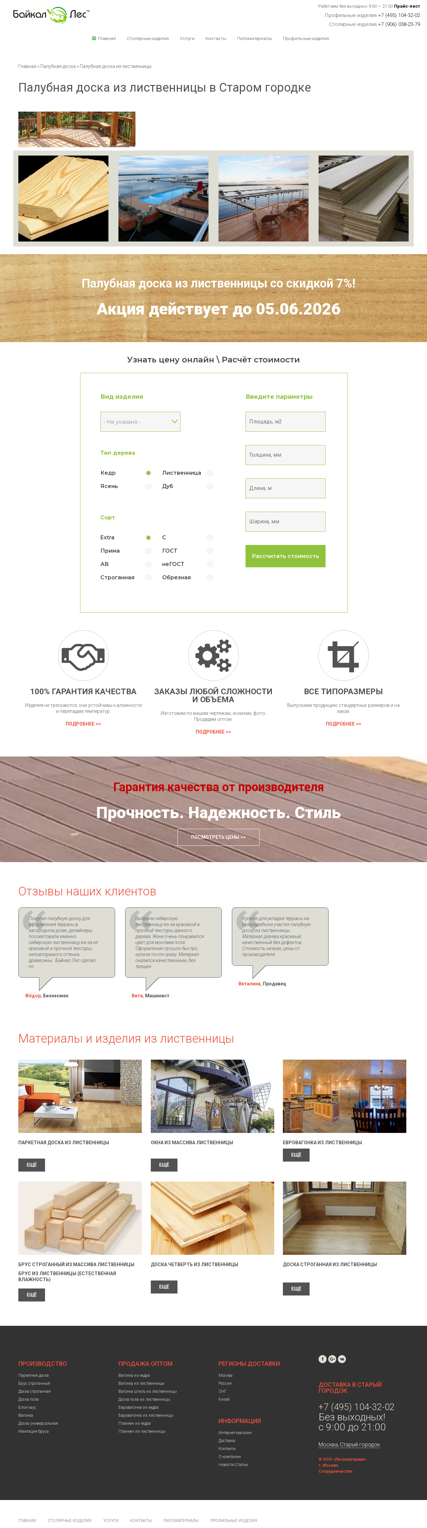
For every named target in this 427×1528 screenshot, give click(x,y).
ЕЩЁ (32, 1147)
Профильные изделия (306, 38)
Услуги (187, 38)
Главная (107, 38)
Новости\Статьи (233, 1446)
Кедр (108, 473)
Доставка (227, 1422)
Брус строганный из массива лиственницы (76, 1246)
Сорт (107, 517)
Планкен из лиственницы (141, 1413)
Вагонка (25, 1397)
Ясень (109, 486)
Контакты (215, 38)
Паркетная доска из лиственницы (63, 1124)
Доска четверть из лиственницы (194, 1246)
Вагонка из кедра (134, 1357)
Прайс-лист (407, 6)
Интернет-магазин (235, 1414)
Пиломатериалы (254, 38)
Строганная (117, 577)
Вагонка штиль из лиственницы (147, 1373)
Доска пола (28, 1381)
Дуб (167, 486)
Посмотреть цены (215, 837)
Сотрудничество (336, 1453)
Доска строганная (34, 1373)
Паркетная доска (33, 1357)
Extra (107, 537)
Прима (110, 551)
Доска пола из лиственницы (144, 1381)
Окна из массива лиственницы (192, 1124)
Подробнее (80, 724)
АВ (104, 564)
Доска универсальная (38, 1405)
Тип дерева (117, 453)
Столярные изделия (148, 38)
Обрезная (176, 577)
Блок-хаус (27, 1389)
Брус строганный (34, 1365)
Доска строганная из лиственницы (330, 1246)
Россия (225, 1365)
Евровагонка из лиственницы (322, 1124)
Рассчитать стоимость (285, 556)
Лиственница (181, 473)
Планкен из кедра (134, 1405)
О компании (230, 1438)
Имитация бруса (33, 1413)
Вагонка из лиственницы (141, 1365)
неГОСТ (173, 564)
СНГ (223, 1373)
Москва (226, 1357)
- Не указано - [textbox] (122, 422)
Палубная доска (58, 66)
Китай (224, 1381)
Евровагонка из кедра (138, 1389)
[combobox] (140, 422)
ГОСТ (169, 551)
